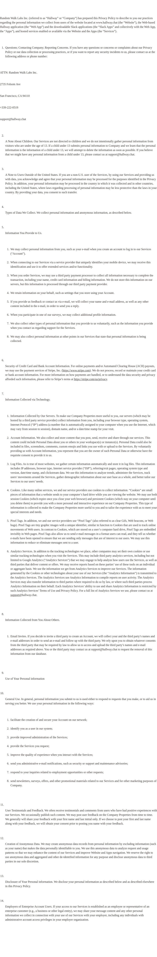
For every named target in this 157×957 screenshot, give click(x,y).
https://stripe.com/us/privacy (90, 379)
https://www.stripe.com (76, 370)
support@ (16, 595)
